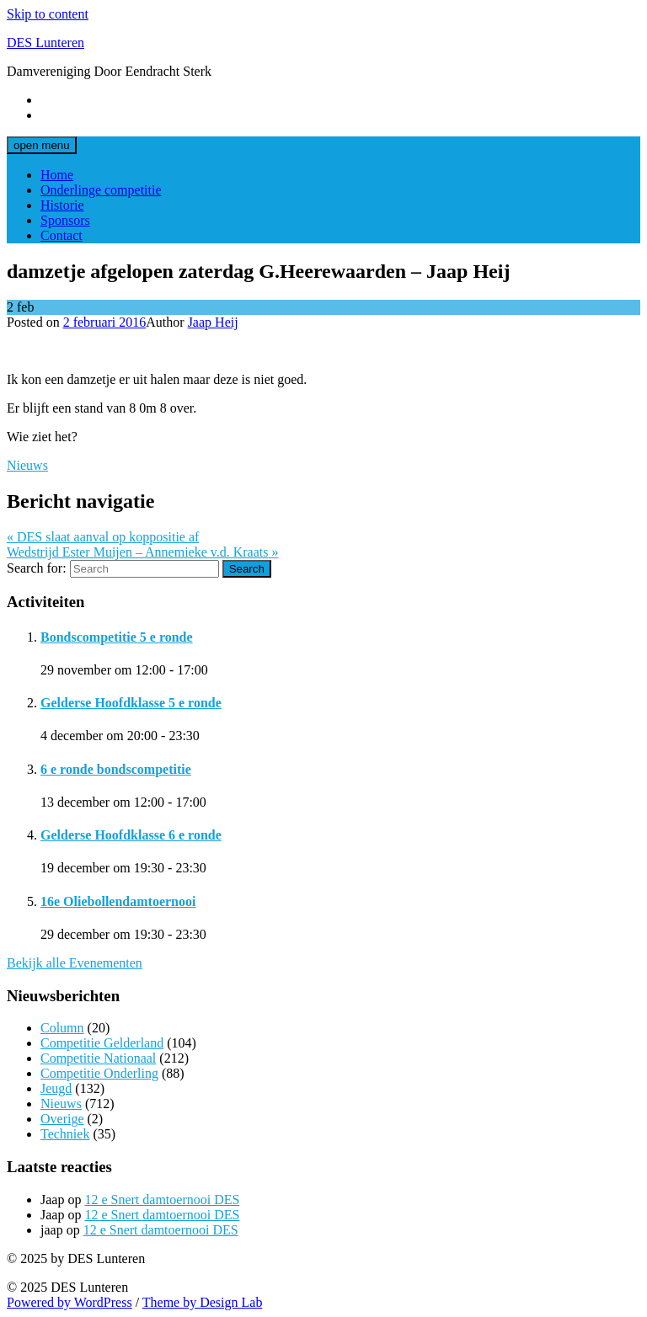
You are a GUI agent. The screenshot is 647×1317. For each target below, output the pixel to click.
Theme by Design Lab (202, 1302)
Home (56, 175)
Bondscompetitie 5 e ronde (116, 637)
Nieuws (27, 465)
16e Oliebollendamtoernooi (117, 901)
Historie (62, 205)
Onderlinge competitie (101, 190)
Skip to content (47, 14)
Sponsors (65, 220)
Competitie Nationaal (98, 1058)
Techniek (64, 1134)
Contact (61, 235)
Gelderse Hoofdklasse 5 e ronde (131, 703)
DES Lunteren (45, 42)
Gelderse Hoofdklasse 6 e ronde (131, 835)
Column (62, 1028)
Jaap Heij (213, 322)
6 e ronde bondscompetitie (115, 769)
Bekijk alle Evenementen (74, 963)
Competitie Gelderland (101, 1043)
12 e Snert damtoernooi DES (161, 1199)
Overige (62, 1119)
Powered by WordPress (69, 1302)
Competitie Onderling (99, 1073)
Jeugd (56, 1088)
